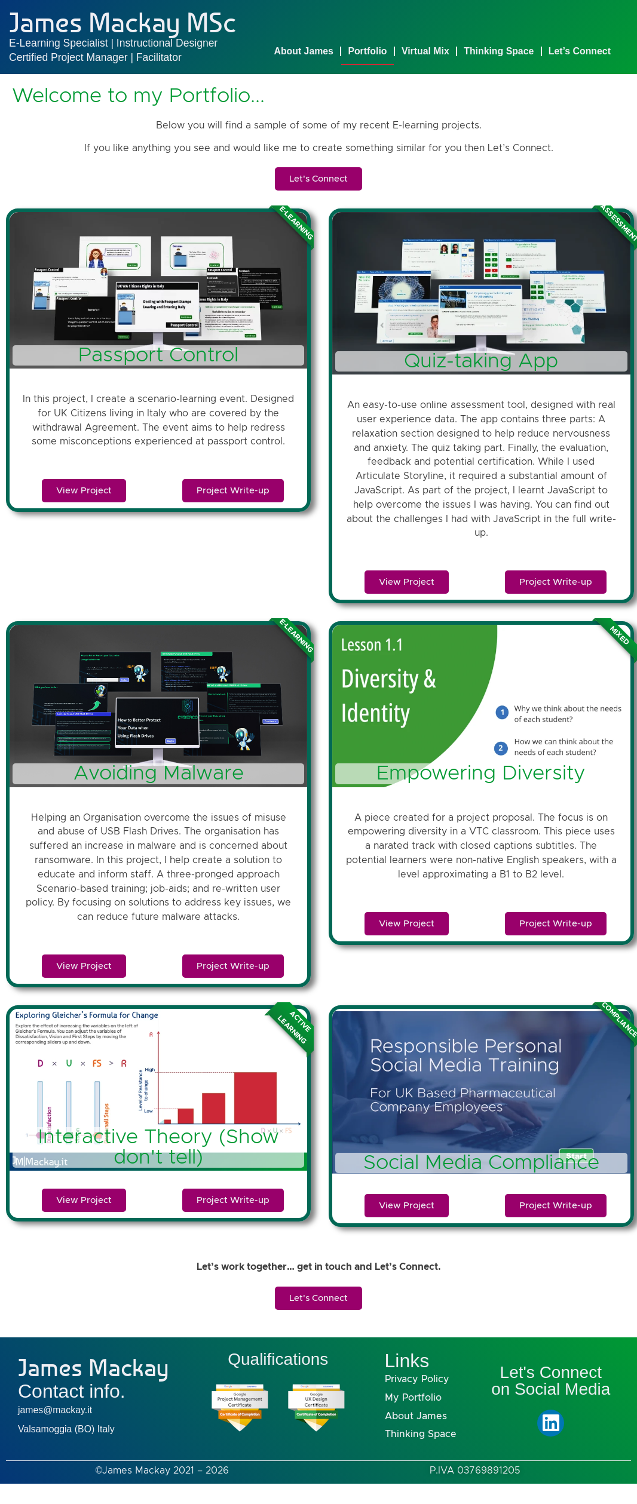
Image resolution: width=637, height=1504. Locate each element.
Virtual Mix (425, 51)
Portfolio (367, 51)
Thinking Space (499, 51)
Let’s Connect (580, 51)
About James (303, 51)
